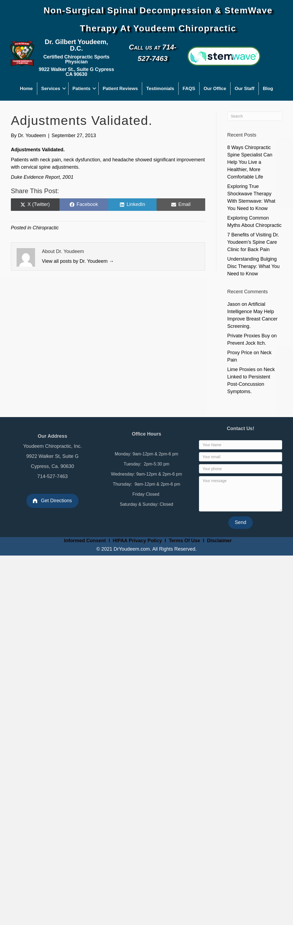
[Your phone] (240, 468)
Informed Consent (84, 540)
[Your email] (240, 456)
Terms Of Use (185, 540)
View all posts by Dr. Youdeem (78, 261)
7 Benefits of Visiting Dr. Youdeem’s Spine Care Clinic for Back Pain (253, 242)
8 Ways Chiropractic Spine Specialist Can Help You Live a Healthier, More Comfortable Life (249, 162)
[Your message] (240, 493)
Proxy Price (239, 352)
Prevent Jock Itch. (246, 343)
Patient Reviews (120, 88)
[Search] (254, 116)
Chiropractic (46, 227)
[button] (64, 88)
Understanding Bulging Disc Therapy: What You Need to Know (253, 266)
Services (50, 88)
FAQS (189, 88)
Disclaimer (219, 540)
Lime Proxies (241, 369)
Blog (268, 88)
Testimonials (160, 88)
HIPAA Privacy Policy (137, 540)
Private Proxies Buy (248, 335)
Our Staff (244, 88)
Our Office (215, 88)
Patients (82, 88)
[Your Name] (240, 444)
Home (26, 88)
